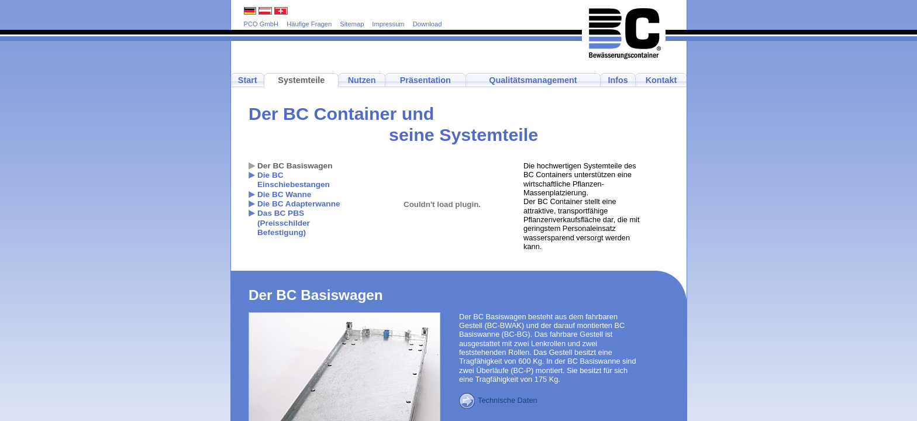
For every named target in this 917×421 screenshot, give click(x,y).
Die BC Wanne (284, 194)
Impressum (388, 23)
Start (247, 80)
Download (427, 23)
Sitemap (352, 23)
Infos (618, 80)
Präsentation (425, 80)
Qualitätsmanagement (533, 80)
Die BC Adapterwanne (298, 203)
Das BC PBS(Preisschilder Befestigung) (283, 223)
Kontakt (661, 80)
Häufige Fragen (309, 23)
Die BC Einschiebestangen (293, 180)
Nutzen (362, 80)
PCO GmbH (261, 23)
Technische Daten (498, 400)
